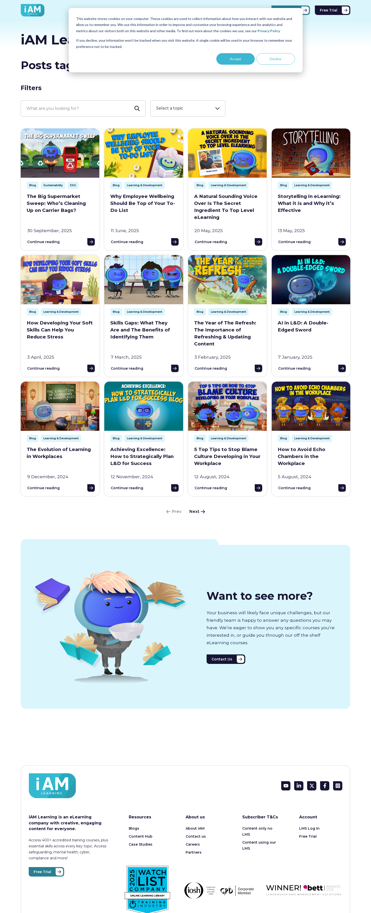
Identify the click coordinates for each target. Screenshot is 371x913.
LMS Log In (309, 828)
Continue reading (43, 242)
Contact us (196, 836)
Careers (193, 844)
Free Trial (328, 10)
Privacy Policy (268, 31)
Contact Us (222, 659)
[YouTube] (285, 785)
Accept (235, 59)
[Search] (83, 108)
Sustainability (53, 185)
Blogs (134, 828)
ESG (73, 185)
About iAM (195, 828)
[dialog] (186, 40)
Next (194, 511)
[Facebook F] (324, 785)
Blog (32, 185)
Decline (275, 59)
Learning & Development (144, 185)
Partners (194, 852)
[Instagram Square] (337, 785)
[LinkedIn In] (298, 785)
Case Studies (140, 844)
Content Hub (140, 836)
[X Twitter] (311, 785)
